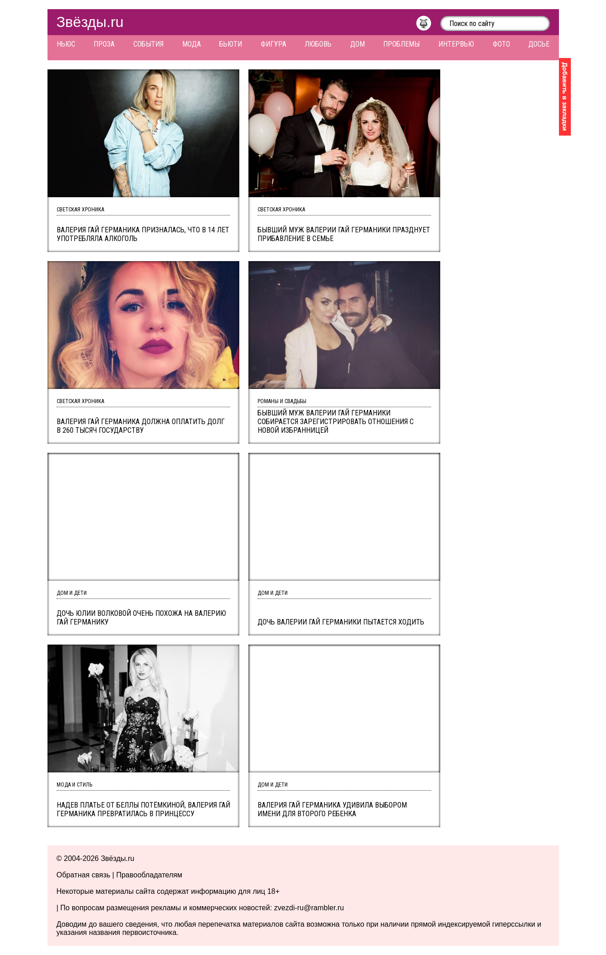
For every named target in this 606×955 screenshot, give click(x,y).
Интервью (456, 44)
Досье (538, 44)
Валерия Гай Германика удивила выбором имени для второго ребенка (332, 809)
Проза (104, 44)
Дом (357, 44)
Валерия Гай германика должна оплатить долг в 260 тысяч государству (141, 426)
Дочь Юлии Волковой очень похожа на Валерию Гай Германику (141, 617)
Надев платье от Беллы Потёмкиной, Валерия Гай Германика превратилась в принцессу (143, 809)
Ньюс (66, 44)
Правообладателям (149, 875)
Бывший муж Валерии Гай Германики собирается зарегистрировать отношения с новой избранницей (336, 422)
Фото (501, 44)
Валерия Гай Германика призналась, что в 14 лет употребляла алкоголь (143, 234)
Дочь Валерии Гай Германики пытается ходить (341, 622)
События (148, 44)
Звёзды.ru (90, 22)
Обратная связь (84, 875)
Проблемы (401, 44)
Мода (191, 44)
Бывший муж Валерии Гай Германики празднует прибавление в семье (344, 234)
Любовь (318, 44)
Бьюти (230, 44)
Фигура (273, 44)
